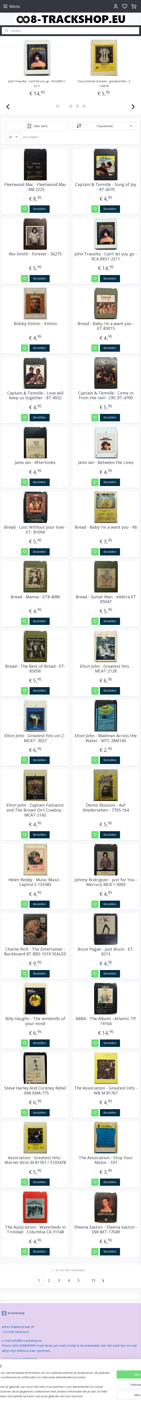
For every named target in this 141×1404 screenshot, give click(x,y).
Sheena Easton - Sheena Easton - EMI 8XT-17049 (105, 1229)
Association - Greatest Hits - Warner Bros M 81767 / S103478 (35, 1160)
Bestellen (39, 209)
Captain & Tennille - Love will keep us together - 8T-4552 (35, 395)
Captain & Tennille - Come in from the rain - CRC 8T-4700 (105, 395)
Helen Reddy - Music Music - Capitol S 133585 (35, 882)
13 (93, 1280)
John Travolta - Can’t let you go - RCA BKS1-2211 (105, 257)
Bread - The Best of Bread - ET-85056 (35, 669)
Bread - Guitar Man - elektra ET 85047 (106, 599)
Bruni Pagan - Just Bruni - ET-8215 (106, 952)
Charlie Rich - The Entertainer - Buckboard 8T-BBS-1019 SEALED (35, 952)
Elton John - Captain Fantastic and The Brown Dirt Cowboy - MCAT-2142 (35, 810)
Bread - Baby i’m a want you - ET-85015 (106, 326)
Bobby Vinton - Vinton (35, 323)
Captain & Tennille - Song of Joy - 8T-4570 (37, 81)
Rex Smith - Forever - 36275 (35, 254)
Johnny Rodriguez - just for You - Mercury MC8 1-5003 (105, 882)
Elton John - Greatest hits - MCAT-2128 (106, 669)
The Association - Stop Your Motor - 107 (106, 1160)
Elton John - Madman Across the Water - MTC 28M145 (106, 738)
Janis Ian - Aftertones (35, 462)
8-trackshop (13, 1313)
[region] (40, 1375)
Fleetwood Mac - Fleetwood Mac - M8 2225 (35, 187)
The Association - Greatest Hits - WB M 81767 (105, 1091)
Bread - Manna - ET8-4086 (35, 596)
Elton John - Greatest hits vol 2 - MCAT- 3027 (35, 738)
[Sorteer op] (104, 126)
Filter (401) (37, 126)
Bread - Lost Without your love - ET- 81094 (35, 530)
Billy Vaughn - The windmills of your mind (35, 1021)
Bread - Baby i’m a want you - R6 (106, 527)
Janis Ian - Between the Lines (106, 462)
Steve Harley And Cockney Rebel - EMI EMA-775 (35, 1091)
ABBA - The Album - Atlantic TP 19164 (106, 1021)
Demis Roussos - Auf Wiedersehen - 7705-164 (106, 808)
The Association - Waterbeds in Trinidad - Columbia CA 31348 (35, 1229)
